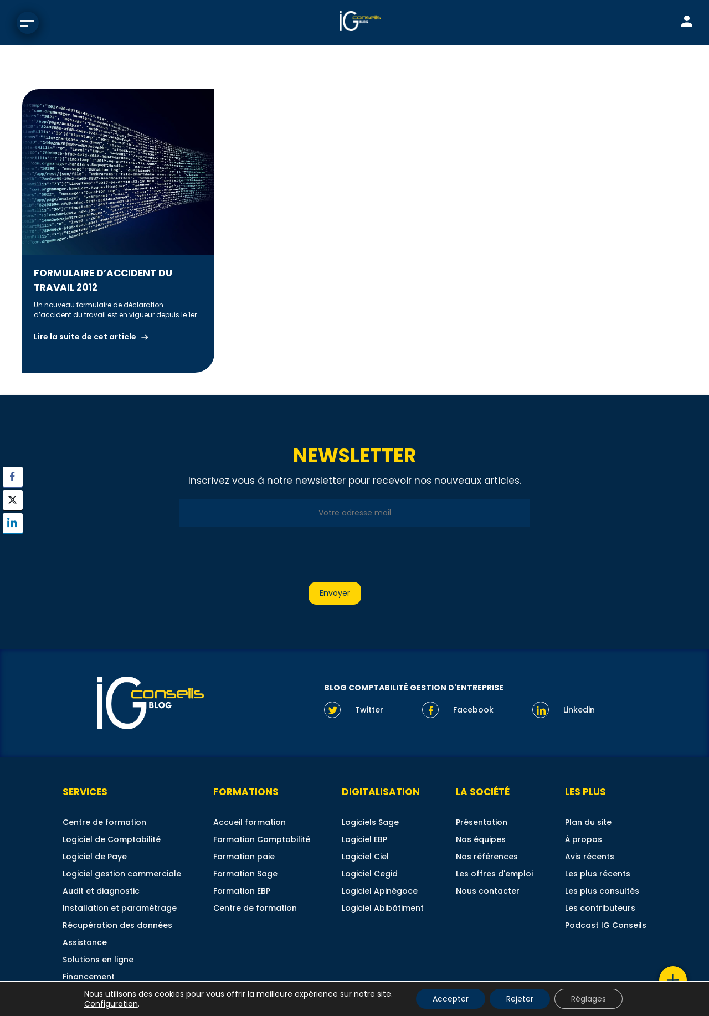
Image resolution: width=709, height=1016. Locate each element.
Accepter (451, 998)
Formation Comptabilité (261, 839)
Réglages (588, 998)
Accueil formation (249, 822)
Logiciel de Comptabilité (112, 839)
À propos (583, 839)
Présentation (481, 822)
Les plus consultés (602, 890)
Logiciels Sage (370, 822)
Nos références (487, 856)
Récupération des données (117, 925)
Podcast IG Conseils (605, 925)
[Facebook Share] (13, 477)
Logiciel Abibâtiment (383, 908)
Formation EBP (241, 890)
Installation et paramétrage (120, 908)
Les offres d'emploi (494, 873)
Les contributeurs (600, 908)
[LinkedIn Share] (13, 523)
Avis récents (589, 856)
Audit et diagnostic (101, 890)
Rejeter (519, 998)
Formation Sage (245, 873)
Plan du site (588, 822)
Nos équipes (481, 839)
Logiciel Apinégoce (380, 890)
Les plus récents (597, 873)
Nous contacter (488, 890)
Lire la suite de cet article (85, 336)
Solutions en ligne (98, 959)
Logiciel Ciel (365, 856)
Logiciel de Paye (95, 856)
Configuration (111, 1004)
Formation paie (244, 856)
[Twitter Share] (13, 500)
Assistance (85, 942)
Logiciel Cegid (370, 873)
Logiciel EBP (364, 839)
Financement (89, 976)
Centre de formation (104, 822)
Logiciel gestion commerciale (122, 873)
